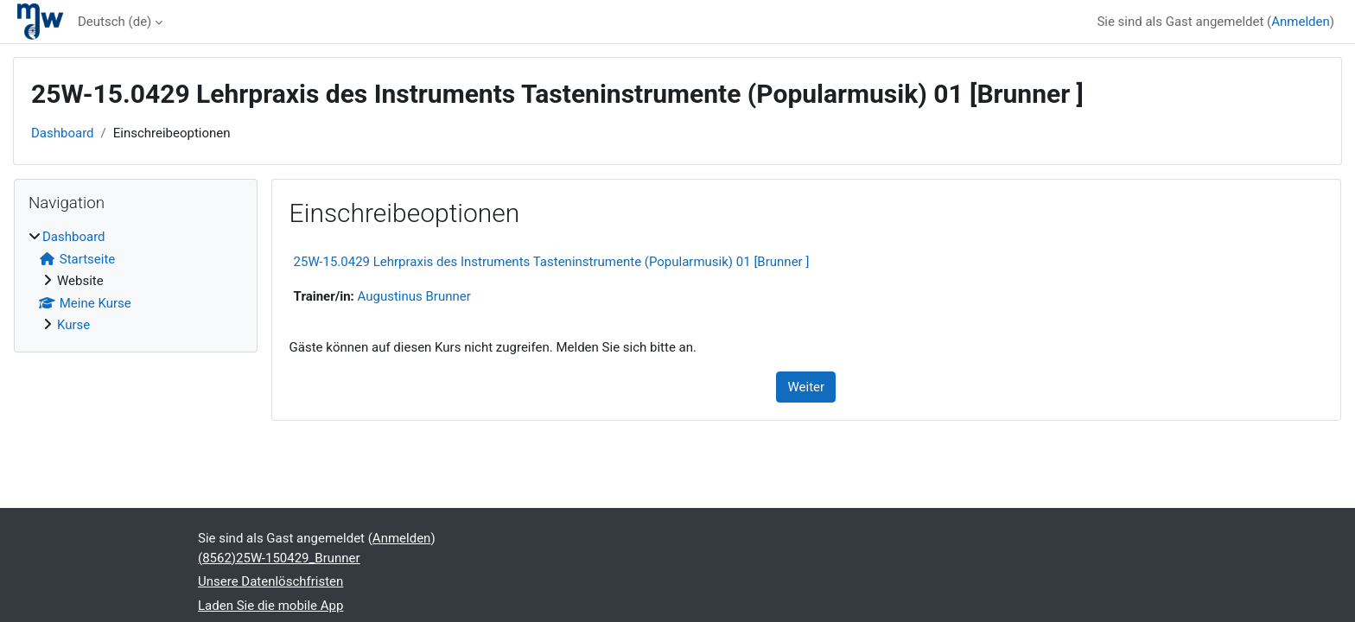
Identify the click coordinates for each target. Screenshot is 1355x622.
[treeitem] (136, 281)
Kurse (73, 325)
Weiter (805, 387)
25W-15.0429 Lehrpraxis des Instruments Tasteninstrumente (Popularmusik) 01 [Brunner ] (552, 262)
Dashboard (62, 133)
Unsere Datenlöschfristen (270, 581)
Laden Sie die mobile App (270, 605)
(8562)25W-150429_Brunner (279, 558)
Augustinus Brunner (414, 296)
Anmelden (1300, 21)
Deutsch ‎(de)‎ (114, 21)
